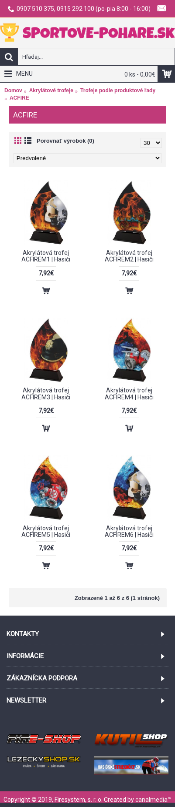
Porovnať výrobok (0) (65, 140)
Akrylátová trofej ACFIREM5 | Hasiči (45, 531)
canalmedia (151, 799)
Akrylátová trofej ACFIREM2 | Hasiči (129, 256)
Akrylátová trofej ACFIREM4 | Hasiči (129, 393)
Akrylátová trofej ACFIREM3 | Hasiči (45, 393)
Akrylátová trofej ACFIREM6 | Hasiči (129, 531)
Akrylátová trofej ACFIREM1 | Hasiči (45, 256)
